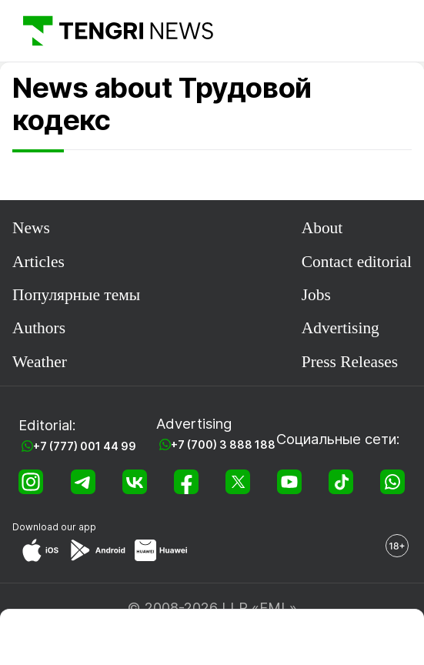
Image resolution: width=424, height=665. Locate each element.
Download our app (54, 527)
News (31, 228)
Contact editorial (357, 261)
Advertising (340, 328)
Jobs (316, 295)
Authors (38, 328)
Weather (39, 362)
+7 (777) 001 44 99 (84, 446)
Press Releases (350, 362)
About (322, 228)
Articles (38, 261)
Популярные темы (76, 295)
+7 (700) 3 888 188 (223, 444)
